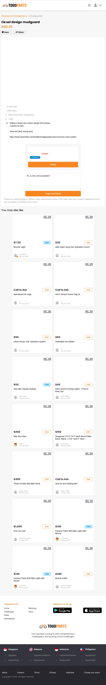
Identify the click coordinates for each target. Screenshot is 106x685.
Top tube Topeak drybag (25, 389)
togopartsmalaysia (42, 655)
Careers (20, 672)
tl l (61, 254)
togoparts (12, 655)
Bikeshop (33, 608)
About (4, 672)
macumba (64, 444)
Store (31, 612)
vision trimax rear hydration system (30, 341)
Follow (53, 164)
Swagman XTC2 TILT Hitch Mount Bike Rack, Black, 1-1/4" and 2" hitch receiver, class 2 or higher (73, 437)
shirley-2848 (65, 491)
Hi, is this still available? (53, 181)
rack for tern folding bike (66, 483)
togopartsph (90, 655)
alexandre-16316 (24, 538)
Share (20, 32)
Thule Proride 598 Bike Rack (27, 483)
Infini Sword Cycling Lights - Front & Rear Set (71, 390)
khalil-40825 (65, 396)
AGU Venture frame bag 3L (67, 294)
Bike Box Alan (20, 436)
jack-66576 (23, 254)
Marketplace (9, 619)
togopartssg (13, 660)
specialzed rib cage (22, 294)
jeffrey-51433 (23, 491)
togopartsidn (65, 660)
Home (6, 608)
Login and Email (52, 194)
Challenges (9, 612)
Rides (6, 615)
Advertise (70, 672)
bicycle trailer (61, 578)
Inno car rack (20, 531)
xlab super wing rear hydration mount (72, 247)
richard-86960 (66, 586)
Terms (37, 672)
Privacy (53, 672)
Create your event (92, 672)
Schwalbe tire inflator (65, 341)
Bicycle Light (19, 247)
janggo (45, 153)
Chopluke (64, 538)
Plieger (21, 444)
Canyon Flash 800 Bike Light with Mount (70, 532)
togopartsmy (39, 660)
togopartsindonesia (68, 655)
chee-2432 (23, 396)
